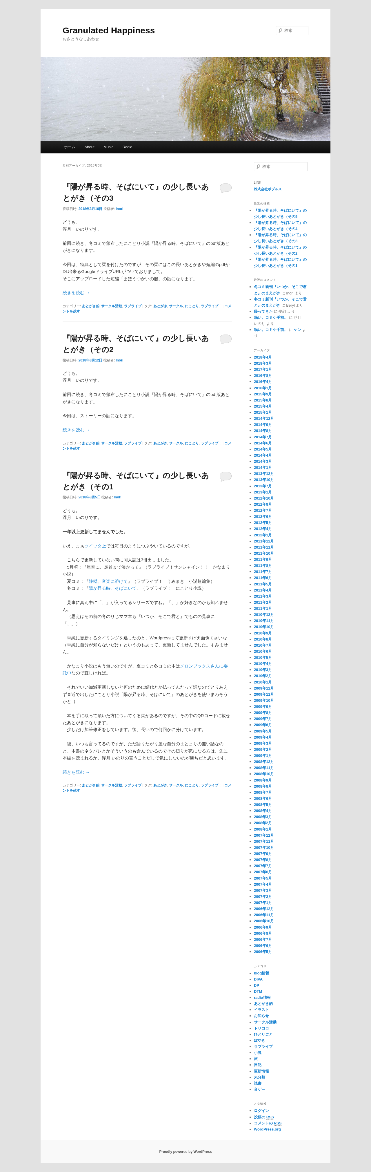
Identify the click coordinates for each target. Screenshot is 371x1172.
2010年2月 (263, 676)
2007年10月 (264, 847)
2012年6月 (263, 516)
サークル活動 (111, 306)
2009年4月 (263, 737)
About (89, 147)
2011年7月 (263, 571)
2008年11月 (264, 768)
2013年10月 (264, 480)
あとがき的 (90, 306)
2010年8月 (263, 639)
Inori (119, 209)
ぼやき (259, 1040)
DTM (258, 991)
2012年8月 (263, 504)
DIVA (258, 979)
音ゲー (259, 1089)
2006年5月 (263, 951)
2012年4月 (263, 529)
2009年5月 (263, 731)
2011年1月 (263, 608)
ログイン (261, 1110)
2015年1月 (263, 412)
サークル (176, 306)
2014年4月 (263, 455)
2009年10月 (264, 700)
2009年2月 (263, 749)
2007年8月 (263, 860)
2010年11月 (264, 620)
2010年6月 (263, 651)
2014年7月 (263, 437)
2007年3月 (263, 890)
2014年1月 (263, 467)
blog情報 (261, 973)
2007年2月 (263, 896)
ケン (297, 330)
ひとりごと (263, 1034)
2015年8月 (263, 400)
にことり (192, 306)
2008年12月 (264, 761)
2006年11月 (264, 915)
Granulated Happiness (109, 30)
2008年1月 (263, 829)
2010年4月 (263, 663)
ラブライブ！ (211, 306)
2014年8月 (263, 430)
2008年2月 (263, 823)
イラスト (261, 1010)
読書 (257, 1083)
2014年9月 (263, 424)
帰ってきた (263, 311)
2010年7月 (263, 645)
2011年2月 (263, 602)
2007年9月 (263, 853)
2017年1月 (263, 369)
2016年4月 (263, 381)
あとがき (160, 306)
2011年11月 (264, 547)
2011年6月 (263, 578)
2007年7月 (263, 866)
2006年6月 (263, 945)
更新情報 (261, 1071)
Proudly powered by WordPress (185, 1152)
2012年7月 (263, 510)
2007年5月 (263, 878)
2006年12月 (264, 909)
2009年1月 (263, 755)
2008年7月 (263, 792)
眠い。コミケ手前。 (271, 317)
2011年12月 (264, 541)
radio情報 (262, 997)
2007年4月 (263, 884)
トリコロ (261, 1028)
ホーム (69, 147)
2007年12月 (264, 835)
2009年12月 (264, 688)
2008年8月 (263, 786)
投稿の (264, 1117)
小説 (257, 1052)
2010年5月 (263, 657)
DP (256, 985)
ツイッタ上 (95, 545)
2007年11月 (264, 841)
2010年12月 (264, 614)
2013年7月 (263, 486)
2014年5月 (263, 449)
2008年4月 (263, 811)
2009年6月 (263, 725)
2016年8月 (263, 375)
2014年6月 (263, 443)
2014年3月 (263, 461)
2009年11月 (264, 694)
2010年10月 (264, 627)
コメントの (267, 1123)
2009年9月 (263, 706)
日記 (257, 1065)
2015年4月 (263, 406)
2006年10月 (264, 921)
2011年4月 (263, 590)
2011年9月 (263, 559)
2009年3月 (263, 743)
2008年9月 (263, 780)
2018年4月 (263, 357)
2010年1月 (263, 682)
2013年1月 (263, 492)
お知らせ (261, 1016)
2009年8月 (263, 712)
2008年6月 (263, 798)
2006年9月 (263, 927)
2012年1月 (263, 535)
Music (108, 147)
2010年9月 (263, 633)
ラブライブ (132, 306)
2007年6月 (263, 872)
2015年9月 (263, 394)
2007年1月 (263, 902)
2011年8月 (263, 565)
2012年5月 (263, 522)
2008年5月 (263, 804)
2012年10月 (264, 498)
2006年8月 (263, 933)
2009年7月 (263, 719)
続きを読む (76, 292)
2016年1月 (263, 388)
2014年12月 (264, 418)
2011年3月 (263, 596)
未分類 (259, 1077)
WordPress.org (267, 1129)
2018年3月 (263, 363)
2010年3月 (263, 670)
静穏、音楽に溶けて (108, 581)
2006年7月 (263, 939)
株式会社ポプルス (268, 189)
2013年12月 (264, 473)
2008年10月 (264, 774)
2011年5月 (263, 584)
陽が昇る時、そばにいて (113, 588)
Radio (127, 147)
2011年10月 (264, 553)
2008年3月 (263, 817)
